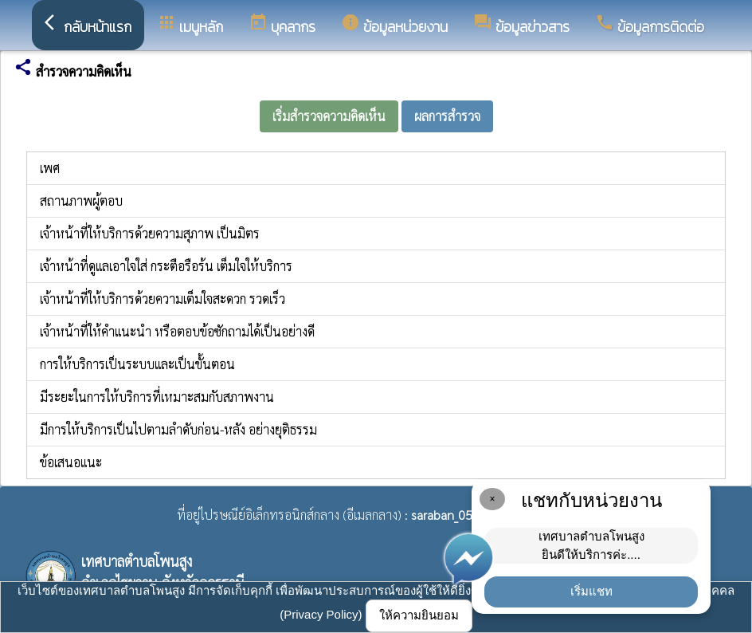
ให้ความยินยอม (419, 615)
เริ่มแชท (591, 591)
